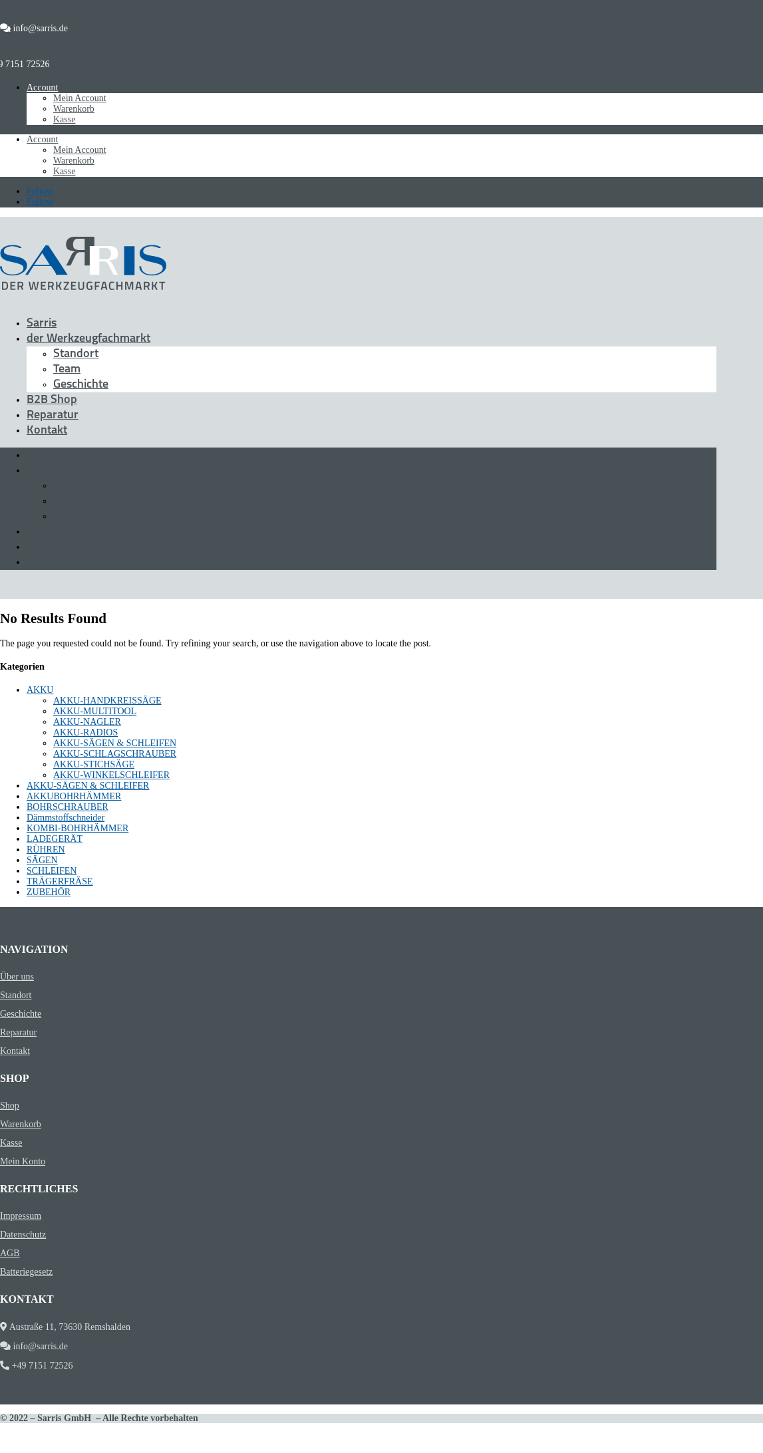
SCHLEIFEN (51, 871)
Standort (75, 354)
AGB (10, 1253)
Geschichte (80, 384)
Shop (9, 1106)
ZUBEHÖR (49, 892)
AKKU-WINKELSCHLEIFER (111, 775)
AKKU (40, 690)
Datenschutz (23, 1235)
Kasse (64, 119)
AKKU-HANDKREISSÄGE (107, 701)
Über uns (17, 977)
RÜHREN (46, 850)
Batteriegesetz (26, 1272)
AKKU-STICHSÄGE (93, 764)
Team (66, 369)
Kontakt (47, 430)
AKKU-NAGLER (87, 722)
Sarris (42, 323)
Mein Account (79, 98)
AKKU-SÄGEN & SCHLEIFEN (114, 743)
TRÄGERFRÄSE (60, 881)
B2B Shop (52, 400)
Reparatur (52, 415)
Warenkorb (73, 109)
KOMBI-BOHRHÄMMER (77, 828)
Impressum (20, 1216)
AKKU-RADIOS (85, 732)
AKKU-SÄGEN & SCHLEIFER (88, 786)
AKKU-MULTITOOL (94, 711)
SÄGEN (42, 860)
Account (42, 87)
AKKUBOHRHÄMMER (74, 796)
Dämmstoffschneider (65, 818)
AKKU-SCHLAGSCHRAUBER (114, 754)
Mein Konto (22, 1161)
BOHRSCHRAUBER (67, 807)
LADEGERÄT (54, 839)
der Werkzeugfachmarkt (88, 338)
